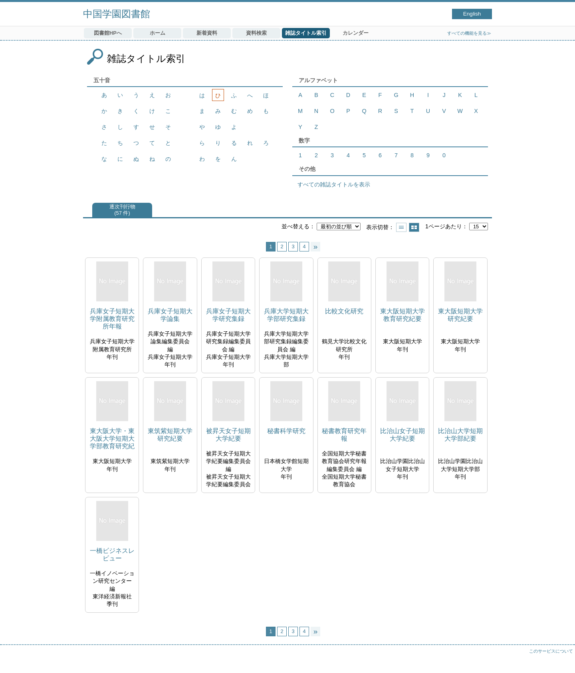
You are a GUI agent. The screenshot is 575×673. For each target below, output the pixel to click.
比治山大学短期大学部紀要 (460, 435)
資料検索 (256, 33)
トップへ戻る (561, 659)
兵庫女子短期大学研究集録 (228, 315)
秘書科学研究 (286, 431)
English (472, 14)
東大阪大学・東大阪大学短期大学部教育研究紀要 (112, 439)
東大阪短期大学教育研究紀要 (402, 315)
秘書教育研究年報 (344, 435)
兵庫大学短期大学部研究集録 (286, 315)
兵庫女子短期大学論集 (170, 315)
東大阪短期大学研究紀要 (460, 315)
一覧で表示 (401, 227)
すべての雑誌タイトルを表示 (333, 184)
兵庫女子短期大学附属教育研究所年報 (112, 319)
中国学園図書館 (116, 13)
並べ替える (295, 226)
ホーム (157, 33)
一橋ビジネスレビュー (112, 554)
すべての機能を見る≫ (469, 33)
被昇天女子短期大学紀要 (228, 435)
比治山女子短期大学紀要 (402, 435)
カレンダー (356, 33)
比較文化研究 (344, 311)
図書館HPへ (108, 33)
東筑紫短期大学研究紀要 (170, 435)
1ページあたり (443, 226)
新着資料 (206, 33)
